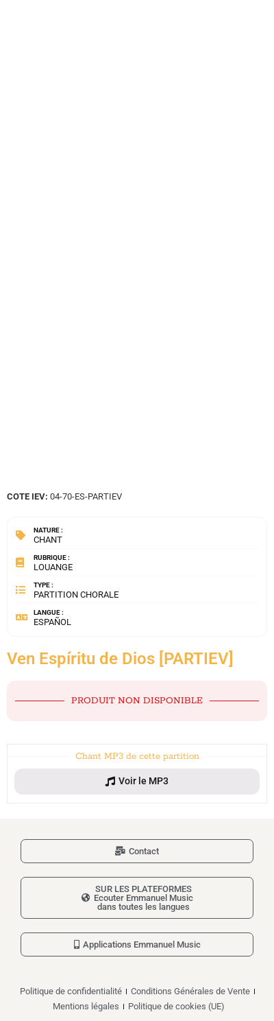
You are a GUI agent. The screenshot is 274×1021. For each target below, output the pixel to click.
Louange (53, 567)
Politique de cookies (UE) (176, 1006)
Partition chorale (76, 594)
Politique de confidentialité (71, 991)
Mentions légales (86, 1006)
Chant (48, 540)
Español (52, 622)
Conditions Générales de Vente (190, 991)
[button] (137, 781)
